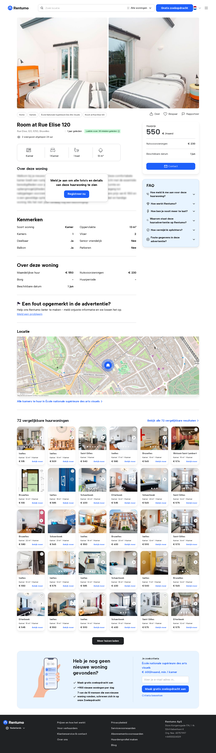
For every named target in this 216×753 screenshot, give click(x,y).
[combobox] (81, 8)
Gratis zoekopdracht (174, 8)
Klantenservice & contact (72, 733)
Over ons (62, 739)
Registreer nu (77, 194)
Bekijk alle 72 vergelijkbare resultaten (173, 420)
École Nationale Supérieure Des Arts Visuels (60, 115)
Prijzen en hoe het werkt (71, 722)
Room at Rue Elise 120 (95, 115)
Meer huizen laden (108, 640)
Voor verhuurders (67, 728)
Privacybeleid (119, 722)
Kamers (33, 115)
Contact (171, 166)
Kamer (69, 227)
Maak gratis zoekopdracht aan (165, 689)
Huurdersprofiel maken (124, 739)
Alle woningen (139, 7)
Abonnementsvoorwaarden (127, 733)
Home (21, 115)
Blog (114, 745)
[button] (119, 131)
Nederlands (15, 728)
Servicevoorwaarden (123, 728)
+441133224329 (173, 736)
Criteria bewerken (152, 695)
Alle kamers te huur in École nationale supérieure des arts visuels (60, 401)
